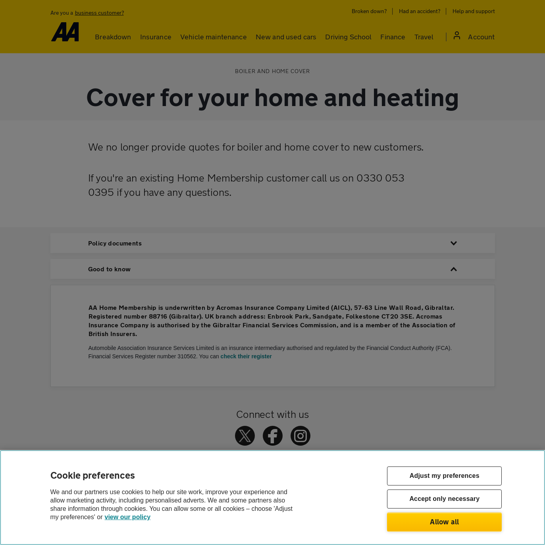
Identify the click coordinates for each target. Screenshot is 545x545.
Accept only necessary (444, 499)
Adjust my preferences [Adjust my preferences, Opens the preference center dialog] (445, 476)
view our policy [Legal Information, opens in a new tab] (128, 517)
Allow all (444, 521)
